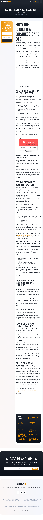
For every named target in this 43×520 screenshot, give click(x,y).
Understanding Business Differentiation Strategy (32, 430)
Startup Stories (13, 487)
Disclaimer (13, 510)
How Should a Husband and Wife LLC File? (34, 434)
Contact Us (37, 487)
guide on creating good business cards (27, 390)
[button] (30, 1)
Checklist (28, 487)
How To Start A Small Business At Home (22, 429)
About (7, 487)
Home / (15, 6)
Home (4, 487)
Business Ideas (21, 487)
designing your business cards (24, 235)
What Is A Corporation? (21, 423)
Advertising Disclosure (27, 510)
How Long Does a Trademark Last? (21, 439)
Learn (32, 487)
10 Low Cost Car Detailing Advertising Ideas (33, 439)
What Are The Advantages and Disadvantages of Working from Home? (22, 435)
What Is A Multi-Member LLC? (32, 423)
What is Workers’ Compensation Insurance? (21, 426)
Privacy (19, 510)
